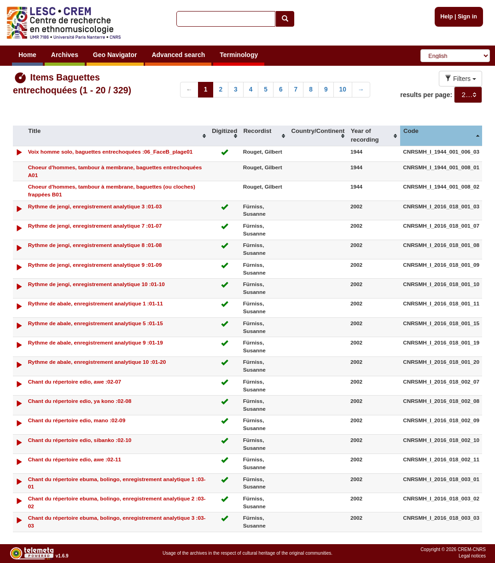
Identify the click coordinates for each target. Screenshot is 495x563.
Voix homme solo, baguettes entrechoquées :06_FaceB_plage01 (110, 152)
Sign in (467, 16)
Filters (460, 78)
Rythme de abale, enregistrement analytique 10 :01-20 (97, 362)
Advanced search (178, 54)
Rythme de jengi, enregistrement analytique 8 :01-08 (95, 245)
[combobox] (468, 94)
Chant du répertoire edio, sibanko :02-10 (80, 440)
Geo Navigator (115, 54)
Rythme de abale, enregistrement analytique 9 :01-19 (95, 342)
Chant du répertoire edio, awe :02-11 (74, 459)
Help (446, 16)
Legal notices (472, 555)
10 (342, 89)
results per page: (426, 94)
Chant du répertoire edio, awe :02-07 (74, 382)
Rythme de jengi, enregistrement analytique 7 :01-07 (95, 226)
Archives (64, 54)
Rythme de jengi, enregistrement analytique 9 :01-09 (95, 265)
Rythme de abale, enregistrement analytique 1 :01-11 (95, 303)
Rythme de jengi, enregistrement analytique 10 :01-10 (96, 284)
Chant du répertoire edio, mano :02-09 (77, 420)
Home (27, 54)
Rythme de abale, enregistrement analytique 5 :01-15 (95, 323)
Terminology (239, 54)
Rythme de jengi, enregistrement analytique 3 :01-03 (95, 206)
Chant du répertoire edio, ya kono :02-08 (80, 401)
